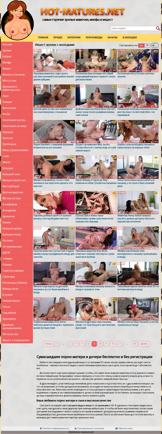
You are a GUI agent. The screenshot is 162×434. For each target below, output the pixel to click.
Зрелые (7, 50)
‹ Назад (48, 344)
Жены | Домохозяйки (15, 150)
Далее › (144, 344)
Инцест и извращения (16, 340)
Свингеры (9, 276)
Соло (6, 156)
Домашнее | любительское (11, 88)
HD (147, 46)
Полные (7, 102)
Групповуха (9, 144)
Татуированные (12, 246)
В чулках (8, 295)
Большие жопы (12, 234)
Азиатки (8, 138)
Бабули (7, 56)
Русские (7, 44)
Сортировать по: (128, 45)
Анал (6, 96)
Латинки (8, 240)
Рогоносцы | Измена (15, 283)
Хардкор (8, 132)
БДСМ (6, 252)
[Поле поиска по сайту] (135, 28)
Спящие (7, 258)
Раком (6, 307)
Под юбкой (9, 313)
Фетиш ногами (12, 198)
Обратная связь (123, 429)
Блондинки (9, 210)
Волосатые (9, 108)
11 (120, 344)
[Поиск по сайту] (157, 28)
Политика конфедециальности (54, 429)
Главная (43, 37)
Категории (73, 37)
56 (134, 344)
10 (113, 344)
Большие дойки (12, 228)
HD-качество (10, 334)
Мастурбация (11, 186)
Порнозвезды (94, 37)
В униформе (10, 204)
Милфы (7, 62)
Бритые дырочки (13, 192)
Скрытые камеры (13, 270)
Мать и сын (9, 80)
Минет (7, 162)
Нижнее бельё (11, 301)
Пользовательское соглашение (89, 429)
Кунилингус (9, 319)
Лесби (6, 114)
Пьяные (7, 264)
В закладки (130, 37)
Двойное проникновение (12, 327)
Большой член (11, 174)
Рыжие (7, 222)
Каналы (112, 37)
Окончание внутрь (14, 120)
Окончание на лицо (14, 126)
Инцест (7, 68)
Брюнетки (9, 216)
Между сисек (10, 289)
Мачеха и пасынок (14, 74)
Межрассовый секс (14, 180)
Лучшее (57, 37)
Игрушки (8, 168)
